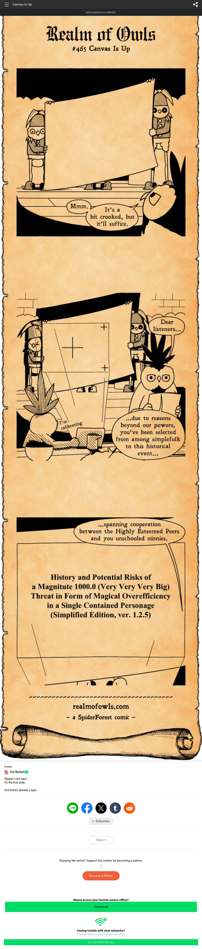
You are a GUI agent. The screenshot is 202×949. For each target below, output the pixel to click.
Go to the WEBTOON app (101, 942)
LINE (72, 808)
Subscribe (103, 821)
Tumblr (115, 808)
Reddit (129, 808)
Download (101, 907)
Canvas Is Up (22, 4)
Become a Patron (101, 876)
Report (101, 840)
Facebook (86, 808)
